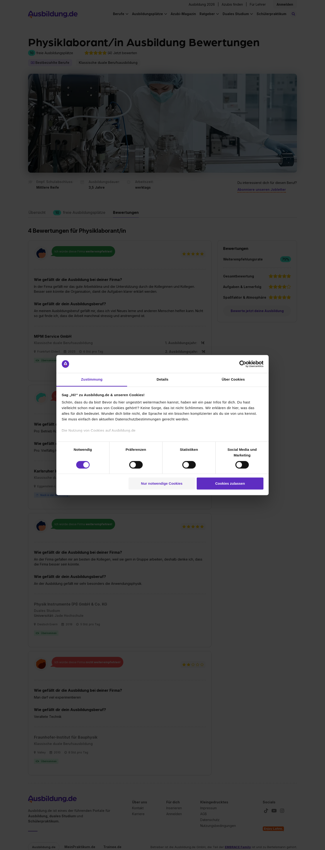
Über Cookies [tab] (233, 380)
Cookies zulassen (230, 484)
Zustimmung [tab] (92, 380)
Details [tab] (162, 380)
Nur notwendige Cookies (162, 484)
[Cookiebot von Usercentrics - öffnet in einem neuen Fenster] (242, 363)
